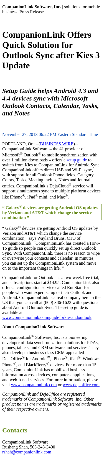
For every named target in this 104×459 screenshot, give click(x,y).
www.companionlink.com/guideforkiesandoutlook (47, 317)
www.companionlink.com (34, 384)
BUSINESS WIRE (56, 143)
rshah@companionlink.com (26, 452)
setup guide (77, 160)
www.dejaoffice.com (81, 384)
